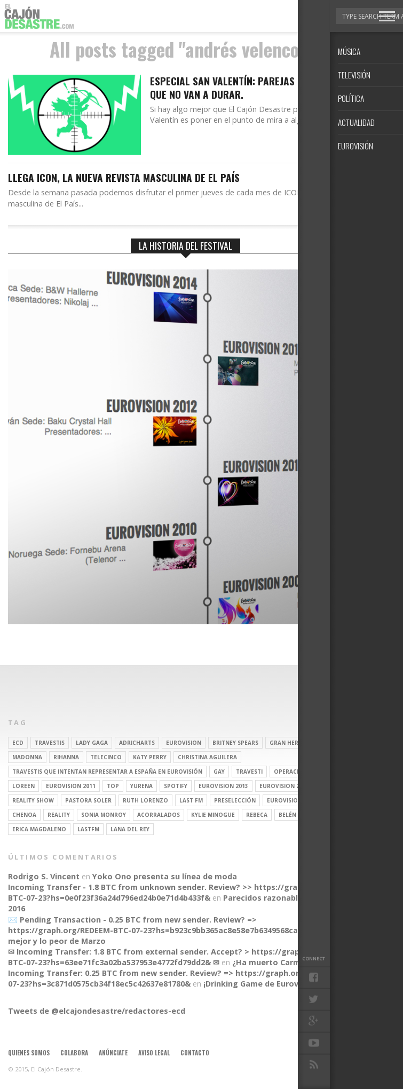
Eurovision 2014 (284, 786)
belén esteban (301, 814)
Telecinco (106, 757)
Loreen (23, 786)
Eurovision (183, 742)
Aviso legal (154, 1052)
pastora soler (88, 800)
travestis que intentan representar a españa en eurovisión (107, 771)
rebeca (256, 814)
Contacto (194, 1052)
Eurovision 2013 (223, 786)
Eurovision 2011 (71, 786)
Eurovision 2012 (292, 800)
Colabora (74, 1052)
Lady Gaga (92, 742)
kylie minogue (213, 814)
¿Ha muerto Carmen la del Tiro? (293, 962)
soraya (339, 800)
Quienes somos (29, 1052)
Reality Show (33, 800)
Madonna (27, 757)
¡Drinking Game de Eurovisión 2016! (270, 984)
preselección (235, 800)
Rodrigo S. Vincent (44, 876)
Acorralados (158, 814)
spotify (175, 786)
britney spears (235, 742)
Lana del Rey (129, 829)
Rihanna (66, 757)
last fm (191, 800)
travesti (249, 771)
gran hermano (293, 742)
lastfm (88, 829)
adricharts (137, 742)
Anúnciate (113, 1052)
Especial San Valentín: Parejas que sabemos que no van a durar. (253, 88)
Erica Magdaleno (39, 829)
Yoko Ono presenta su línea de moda (164, 876)
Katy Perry (150, 757)
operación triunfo (304, 771)
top (113, 786)
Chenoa (24, 814)
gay (219, 771)
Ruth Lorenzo (145, 800)
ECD (17, 742)
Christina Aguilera (207, 757)
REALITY (59, 814)
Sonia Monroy (103, 814)
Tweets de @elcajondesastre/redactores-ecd (96, 1011)
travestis (50, 742)
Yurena (141, 786)
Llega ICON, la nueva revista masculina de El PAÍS (124, 178)
